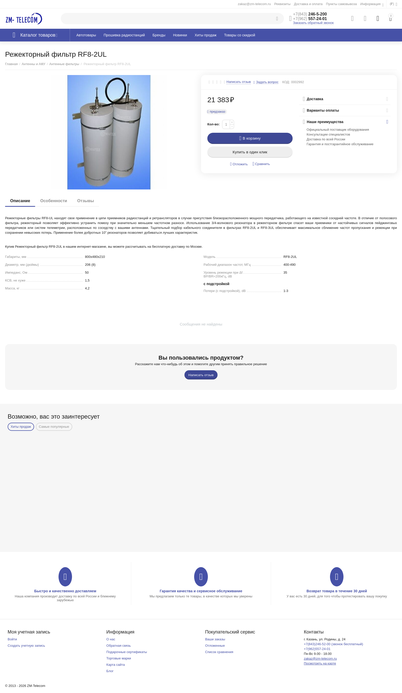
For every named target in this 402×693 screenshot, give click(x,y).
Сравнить (261, 163)
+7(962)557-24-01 (317, 649)
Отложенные (215, 645)
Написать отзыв (238, 82)
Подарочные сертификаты (126, 652)
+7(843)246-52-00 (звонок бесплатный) (333, 644)
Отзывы (85, 201)
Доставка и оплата (308, 4)
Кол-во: (213, 124)
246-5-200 (310, 14)
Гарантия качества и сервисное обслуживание (201, 591)
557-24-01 (310, 19)
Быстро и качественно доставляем (65, 591)
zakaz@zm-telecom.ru (254, 4)
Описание (20, 201)
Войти (12, 639)
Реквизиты (282, 4)
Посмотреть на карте (320, 663)
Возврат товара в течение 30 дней (337, 591)
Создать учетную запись (26, 645)
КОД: (286, 82)
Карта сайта (115, 665)
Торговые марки (118, 658)
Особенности (53, 201)
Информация (370, 4)
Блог (109, 671)
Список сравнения (219, 652)
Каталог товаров (37, 35)
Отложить (239, 164)
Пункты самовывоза (341, 4)
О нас (110, 639)
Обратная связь (118, 645)
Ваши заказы (215, 639)
